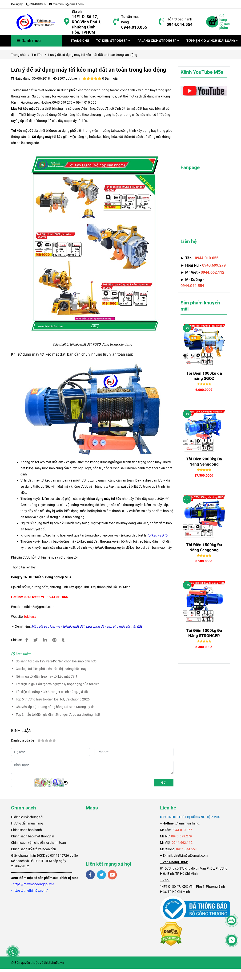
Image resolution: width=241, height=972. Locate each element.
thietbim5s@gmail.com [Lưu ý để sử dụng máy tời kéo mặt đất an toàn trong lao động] (66, 4)
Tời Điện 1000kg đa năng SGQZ (204, 376)
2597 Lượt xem (66, 78)
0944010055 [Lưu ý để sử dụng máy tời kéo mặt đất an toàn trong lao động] (36, 4)
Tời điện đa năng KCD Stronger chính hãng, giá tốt (52, 692)
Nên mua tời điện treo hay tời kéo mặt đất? (46, 676)
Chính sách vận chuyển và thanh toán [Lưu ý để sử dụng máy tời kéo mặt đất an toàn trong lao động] (38, 842)
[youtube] (112, 874)
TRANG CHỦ (80, 41)
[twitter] (101, 874)
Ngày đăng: (21, 78)
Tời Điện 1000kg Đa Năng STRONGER (204, 633)
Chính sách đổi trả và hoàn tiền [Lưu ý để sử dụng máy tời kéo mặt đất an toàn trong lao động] (33, 849)
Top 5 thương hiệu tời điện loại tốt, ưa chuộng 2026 (53, 699)
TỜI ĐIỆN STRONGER (113, 41)
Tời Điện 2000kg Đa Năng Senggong (204, 462)
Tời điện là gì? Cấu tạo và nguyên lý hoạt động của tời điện (58, 684)
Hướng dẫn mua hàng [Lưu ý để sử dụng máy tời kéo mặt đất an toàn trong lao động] (27, 823)
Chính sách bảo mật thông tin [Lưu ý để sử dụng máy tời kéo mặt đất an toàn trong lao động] (32, 836)
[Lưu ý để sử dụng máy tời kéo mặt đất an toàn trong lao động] (35, 22)
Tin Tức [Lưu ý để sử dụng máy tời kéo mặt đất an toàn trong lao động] (37, 55)
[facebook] (90, 874)
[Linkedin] (45, 640)
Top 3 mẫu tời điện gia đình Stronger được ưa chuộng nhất (58, 714)
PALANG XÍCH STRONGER (158, 41)
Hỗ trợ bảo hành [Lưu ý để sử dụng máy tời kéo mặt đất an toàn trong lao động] (179, 19)
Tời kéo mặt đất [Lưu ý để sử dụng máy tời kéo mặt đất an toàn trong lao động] (23, 130)
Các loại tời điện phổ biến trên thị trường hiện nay (51, 669)
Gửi (163, 782)
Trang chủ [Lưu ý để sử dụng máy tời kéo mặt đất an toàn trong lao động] (18, 55)
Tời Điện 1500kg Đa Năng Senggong (204, 547)
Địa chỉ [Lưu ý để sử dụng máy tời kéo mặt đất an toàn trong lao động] (77, 11)
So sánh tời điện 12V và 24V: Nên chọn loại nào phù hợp (56, 661)
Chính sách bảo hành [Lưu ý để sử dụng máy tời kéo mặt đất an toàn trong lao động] (26, 830)
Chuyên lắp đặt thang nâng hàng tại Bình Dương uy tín (55, 707)
